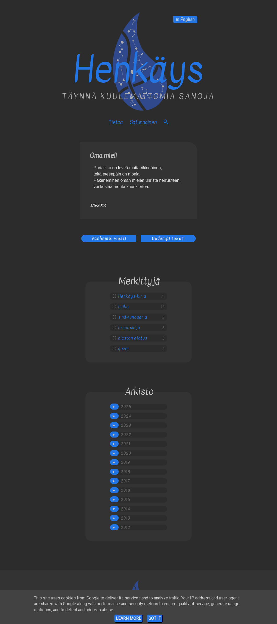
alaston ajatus (132, 338)
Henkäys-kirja (132, 296)
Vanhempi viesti (108, 238)
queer (123, 348)
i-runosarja (129, 328)
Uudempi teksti (168, 238)
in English (185, 19)
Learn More (128, 618)
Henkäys (138, 69)
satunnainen (143, 122)
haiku (123, 307)
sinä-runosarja (132, 317)
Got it (154, 618)
